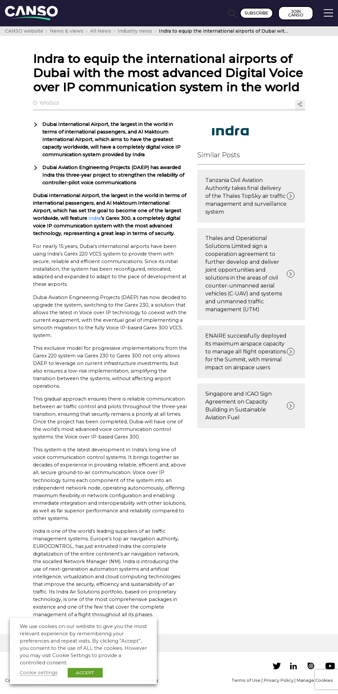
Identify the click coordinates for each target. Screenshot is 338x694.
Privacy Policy (278, 680)
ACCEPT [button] (85, 672)
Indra (94, 218)
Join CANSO (295, 13)
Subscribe (256, 13)
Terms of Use (245, 680)
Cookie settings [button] (39, 673)
